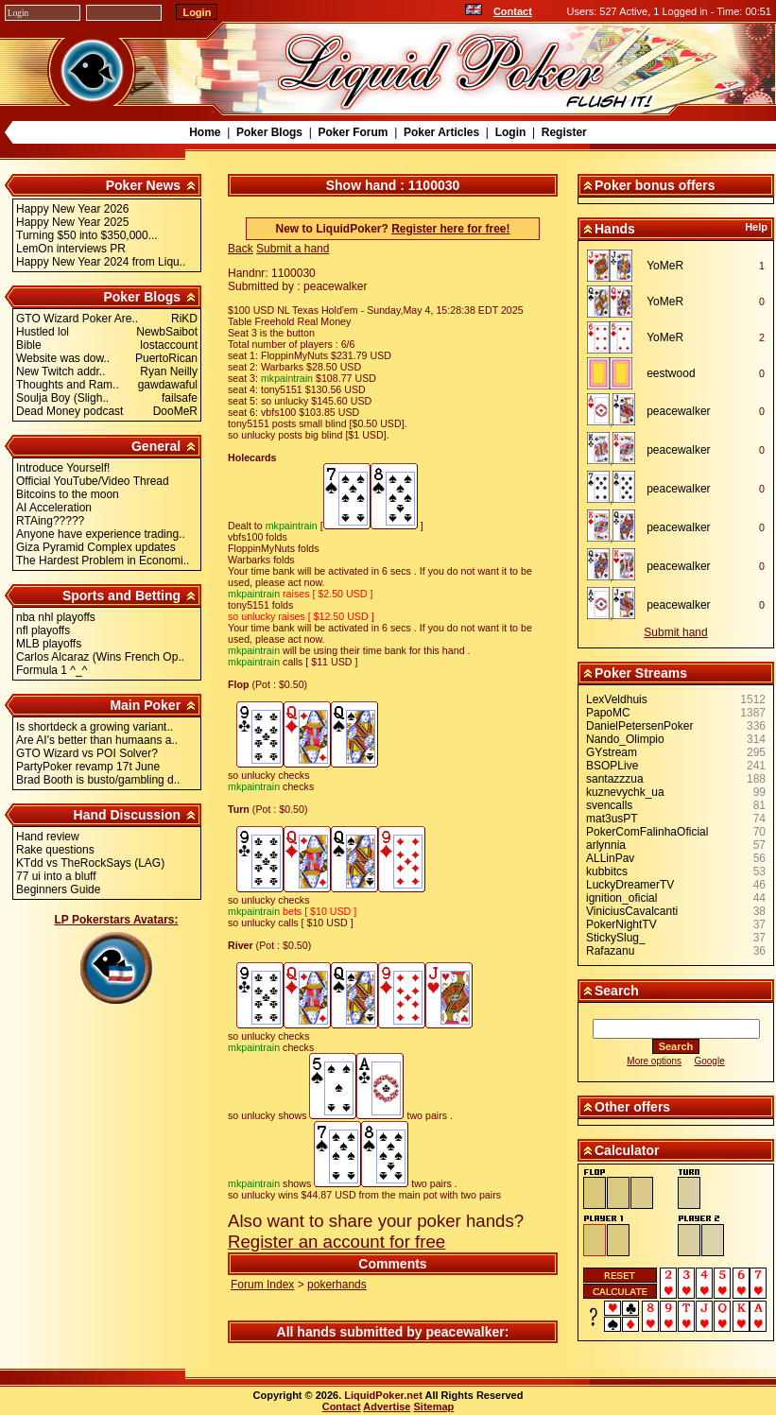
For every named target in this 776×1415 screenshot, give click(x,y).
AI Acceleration (54, 507)
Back (240, 248)
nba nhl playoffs (55, 617)
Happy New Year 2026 (72, 209)
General (156, 446)
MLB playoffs (48, 643)
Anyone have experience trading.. (100, 534)
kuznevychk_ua (625, 792)
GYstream (611, 752)
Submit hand (675, 632)
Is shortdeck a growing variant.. (94, 726)
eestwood (671, 373)
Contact (512, 11)
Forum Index (262, 1284)
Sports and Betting (121, 595)
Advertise (386, 1406)
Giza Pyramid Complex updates (96, 547)
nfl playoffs (43, 630)
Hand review (47, 836)
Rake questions (55, 849)
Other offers (632, 1106)
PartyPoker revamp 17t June (88, 766)
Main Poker (145, 705)
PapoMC (608, 712)
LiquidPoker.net (383, 1395)
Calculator (627, 1150)
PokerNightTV (621, 924)
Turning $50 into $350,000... (87, 235)
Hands (615, 228)
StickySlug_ (616, 937)
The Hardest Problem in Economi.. (102, 560)
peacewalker (464, 1331)
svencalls (609, 805)
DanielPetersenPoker (639, 726)
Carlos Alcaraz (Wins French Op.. (100, 657)
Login (510, 132)
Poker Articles (441, 132)
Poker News (143, 185)
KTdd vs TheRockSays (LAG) (90, 863)
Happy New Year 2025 (72, 222)
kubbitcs (607, 871)
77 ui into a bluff (56, 876)
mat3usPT (612, 818)
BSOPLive (612, 765)
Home (204, 132)
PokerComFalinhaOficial (647, 831)
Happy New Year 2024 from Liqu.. (100, 261)
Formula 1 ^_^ (51, 670)
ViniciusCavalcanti (632, 911)
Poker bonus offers (655, 185)
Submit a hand (292, 248)
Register (564, 132)
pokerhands (337, 1284)
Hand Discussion (127, 814)
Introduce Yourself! (63, 468)
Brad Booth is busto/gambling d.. (98, 779)
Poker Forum (353, 132)
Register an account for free (336, 1241)
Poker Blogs (269, 132)
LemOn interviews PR (71, 248)
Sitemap (434, 1406)
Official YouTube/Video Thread (92, 481)
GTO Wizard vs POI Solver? (87, 753)
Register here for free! (450, 228)
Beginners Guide (58, 889)
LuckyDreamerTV (630, 884)
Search (617, 990)
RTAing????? (50, 520)
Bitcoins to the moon (67, 494)
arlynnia (606, 845)
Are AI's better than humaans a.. (97, 740)
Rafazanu (610, 951)
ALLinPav (610, 858)
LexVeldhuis (616, 699)
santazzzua (615, 778)
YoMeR (665, 265)
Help (756, 227)
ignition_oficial (621, 898)
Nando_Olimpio (625, 739)
